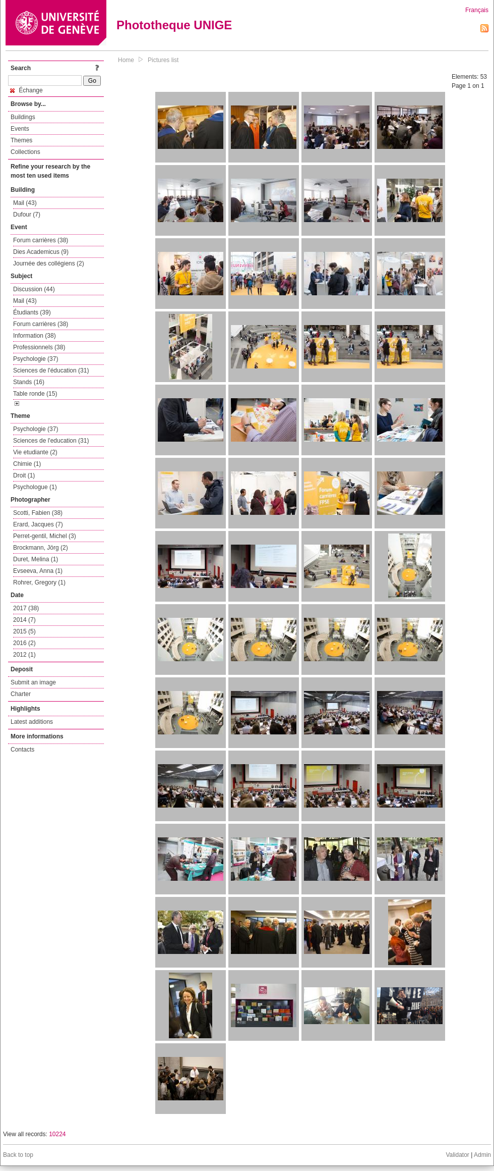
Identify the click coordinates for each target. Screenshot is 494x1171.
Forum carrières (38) (40, 240)
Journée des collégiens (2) (48, 263)
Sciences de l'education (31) (51, 440)
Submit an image (33, 682)
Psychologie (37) (35, 358)
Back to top (18, 1154)
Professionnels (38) (39, 347)
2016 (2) (24, 643)
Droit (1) (24, 475)
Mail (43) (25, 202)
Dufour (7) (26, 214)
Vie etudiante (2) (35, 452)
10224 (57, 1134)
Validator (457, 1154)
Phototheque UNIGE (174, 25)
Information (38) (34, 335)
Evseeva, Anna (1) (38, 570)
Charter (21, 694)
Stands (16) (28, 382)
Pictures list (163, 60)
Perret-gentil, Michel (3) (44, 536)
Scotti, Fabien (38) (38, 512)
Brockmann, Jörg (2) (40, 547)
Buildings (23, 117)
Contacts (22, 749)
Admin (482, 1154)
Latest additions (32, 721)
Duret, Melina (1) (35, 559)
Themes (21, 140)
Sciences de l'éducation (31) (51, 370)
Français (476, 10)
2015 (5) (24, 631)
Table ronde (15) (35, 393)
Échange (26, 90)
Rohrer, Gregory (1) (39, 582)
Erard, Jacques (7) (38, 524)
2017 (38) (26, 608)
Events (20, 128)
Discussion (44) (34, 289)
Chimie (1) (27, 463)
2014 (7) (24, 619)
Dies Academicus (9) (41, 251)
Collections (25, 151)
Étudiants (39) (32, 312)
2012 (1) (24, 654)
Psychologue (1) (35, 487)
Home (126, 60)
